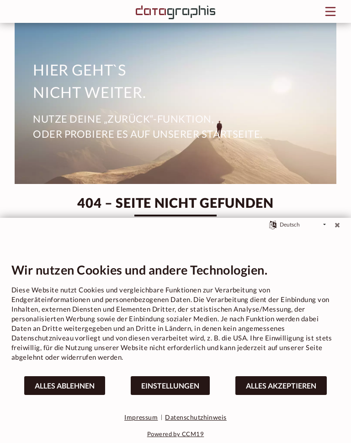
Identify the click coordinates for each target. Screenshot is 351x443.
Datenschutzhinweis (195, 417)
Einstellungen (170, 385)
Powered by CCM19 (175, 434)
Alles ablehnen (65, 385)
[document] (175, 319)
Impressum (141, 417)
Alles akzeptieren (281, 385)
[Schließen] (337, 225)
